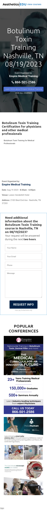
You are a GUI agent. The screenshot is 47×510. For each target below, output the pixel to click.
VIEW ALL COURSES (23, 93)
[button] (7, 375)
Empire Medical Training (23, 76)
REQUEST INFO (23, 304)
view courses (34, 4)
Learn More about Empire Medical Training (23, 89)
